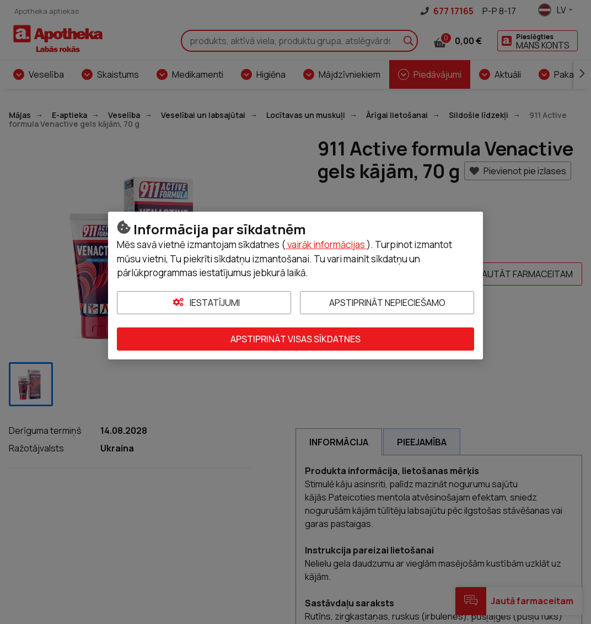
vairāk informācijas (326, 244)
